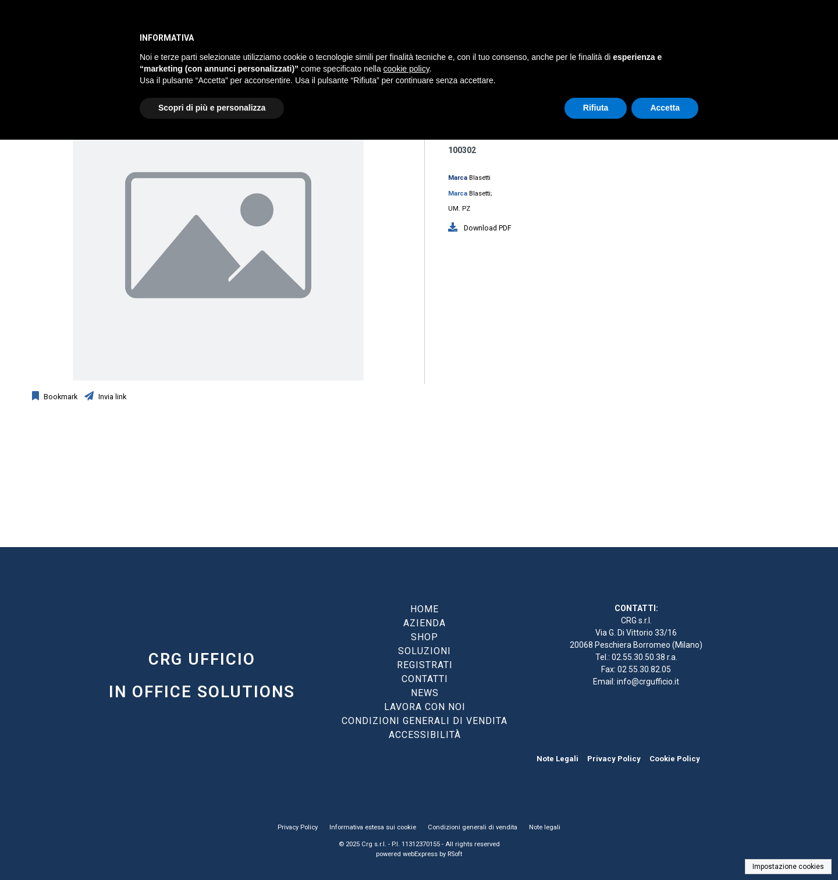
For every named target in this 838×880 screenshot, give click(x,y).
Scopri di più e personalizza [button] (211, 107)
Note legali (544, 827)
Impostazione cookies (788, 867)
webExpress (420, 854)
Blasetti (480, 178)
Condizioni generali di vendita (472, 827)
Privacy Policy (614, 758)
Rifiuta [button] (596, 107)
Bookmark (59, 396)
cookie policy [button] (406, 68)
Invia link (111, 396)
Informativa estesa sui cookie (372, 827)
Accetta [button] (665, 107)
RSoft (455, 854)
